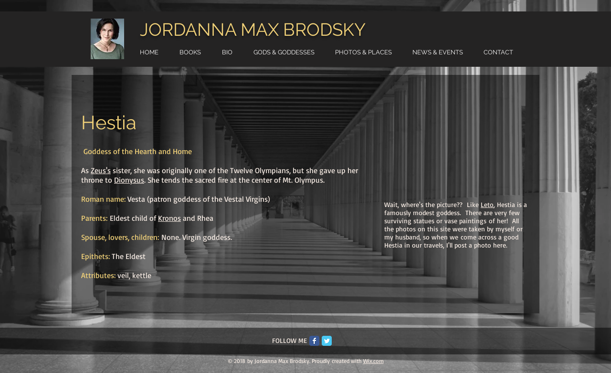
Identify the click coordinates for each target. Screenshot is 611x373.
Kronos (169, 218)
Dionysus (129, 180)
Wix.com (373, 360)
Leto (487, 204)
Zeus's (101, 170)
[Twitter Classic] (327, 341)
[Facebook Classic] (314, 341)
